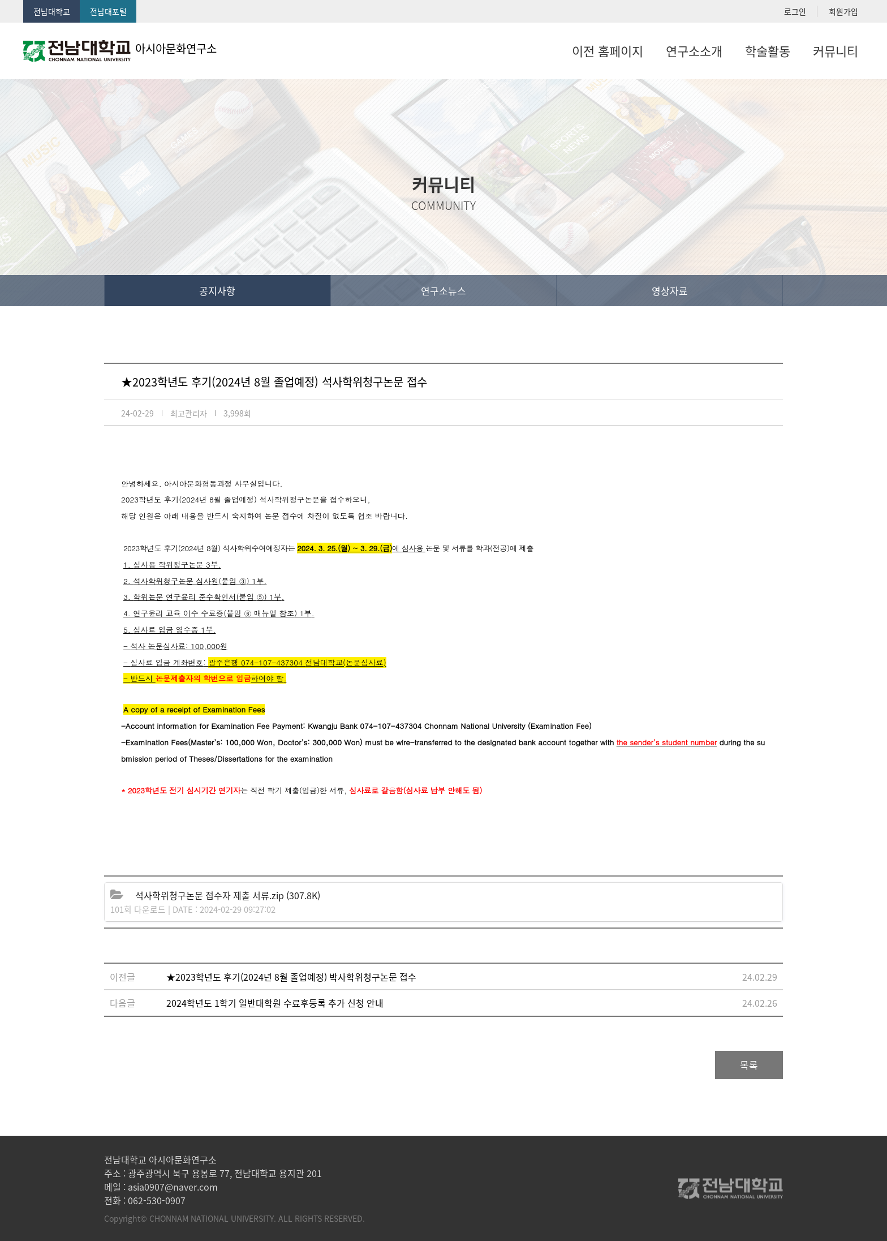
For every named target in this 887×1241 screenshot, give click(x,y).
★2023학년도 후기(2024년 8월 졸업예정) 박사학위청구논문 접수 (291, 977)
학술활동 (767, 50)
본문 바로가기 (0, 0)
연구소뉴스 (443, 291)
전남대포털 (108, 11)
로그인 (795, 11)
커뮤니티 (835, 50)
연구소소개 (694, 50)
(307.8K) (227, 895)
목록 (749, 1065)
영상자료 (670, 291)
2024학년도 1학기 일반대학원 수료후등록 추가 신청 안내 (275, 1003)
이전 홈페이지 (607, 50)
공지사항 (217, 291)
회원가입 (843, 11)
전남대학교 (51, 11)
